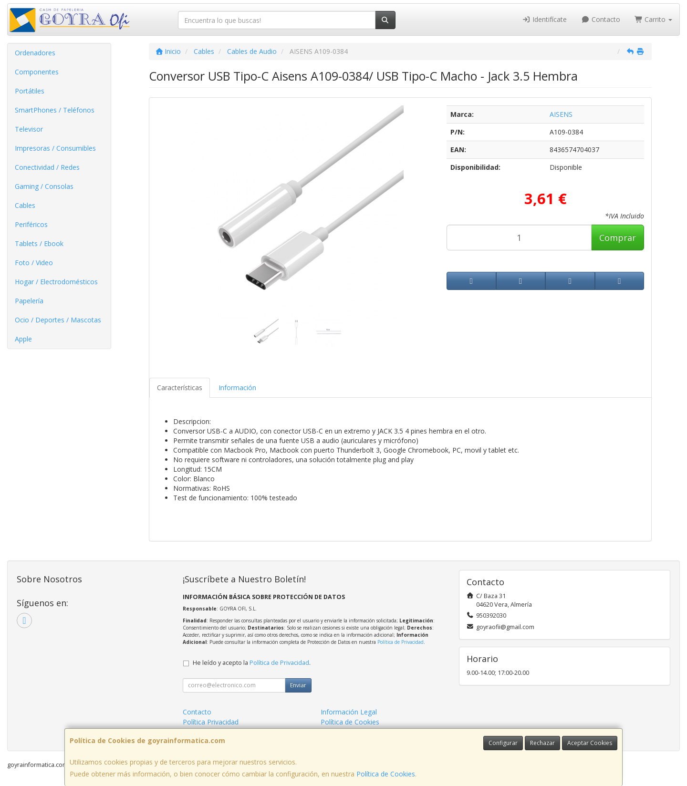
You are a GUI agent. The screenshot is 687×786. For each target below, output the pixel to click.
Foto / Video (34, 262)
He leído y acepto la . (252, 663)
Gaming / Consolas (44, 186)
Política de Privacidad (400, 642)
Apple (23, 338)
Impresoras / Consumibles (55, 148)
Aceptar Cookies (589, 743)
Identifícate (544, 19)
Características (179, 387)
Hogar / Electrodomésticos (56, 281)
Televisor (29, 129)
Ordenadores (35, 52)
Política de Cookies (385, 773)
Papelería (29, 300)
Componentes (37, 71)
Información (237, 387)
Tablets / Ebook (39, 243)
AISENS (561, 114)
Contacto (600, 19)
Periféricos (31, 224)
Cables (25, 205)
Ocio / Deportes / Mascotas (58, 319)
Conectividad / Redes (47, 167)
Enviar (298, 685)
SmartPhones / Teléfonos (54, 109)
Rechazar (542, 743)
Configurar (503, 743)
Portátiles (29, 90)
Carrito (654, 19)
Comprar (617, 237)
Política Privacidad (211, 721)
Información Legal (349, 711)
